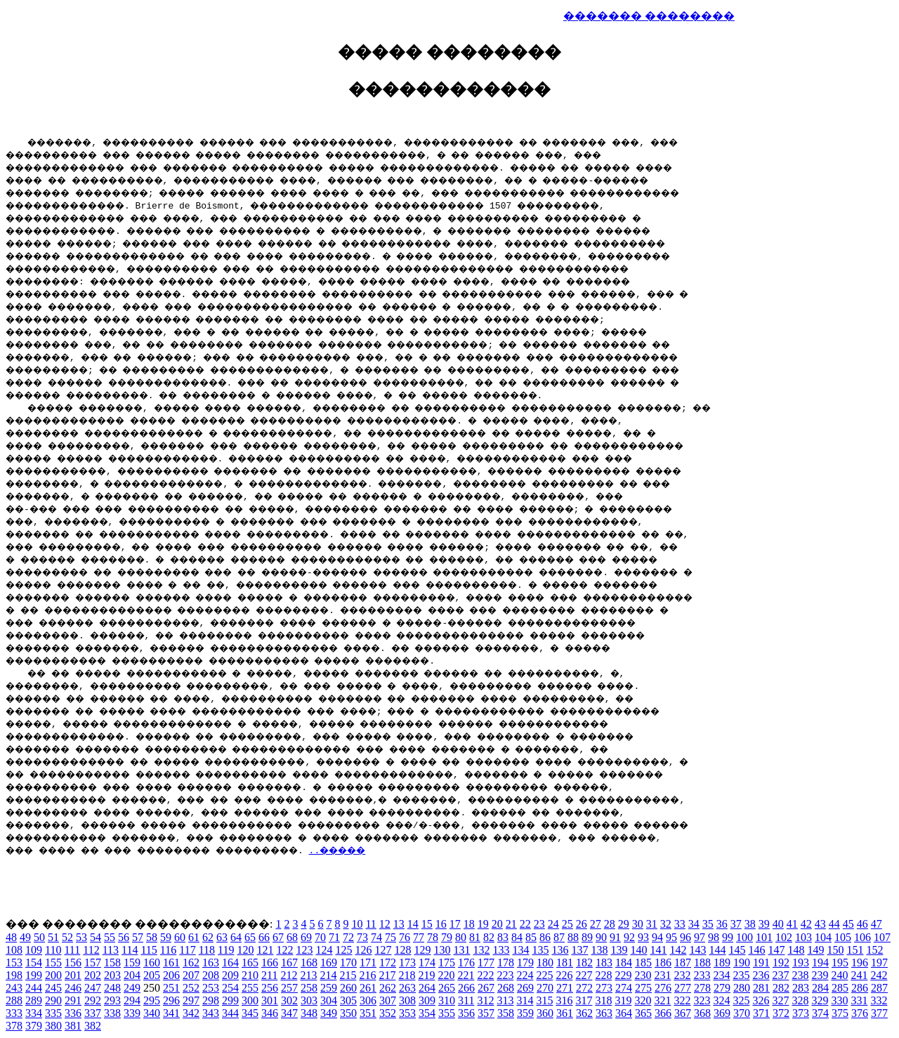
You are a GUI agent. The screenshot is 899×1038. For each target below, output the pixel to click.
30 (637, 924)
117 (187, 950)
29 (623, 924)
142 (677, 950)
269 (525, 988)
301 (269, 1000)
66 (264, 937)
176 (466, 962)
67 (278, 937)
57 (137, 937)
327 (780, 1000)
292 (92, 1000)
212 (288, 975)
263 (407, 988)
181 (564, 962)
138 (599, 950)
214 (328, 975)
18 (469, 924)
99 (727, 937)
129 (422, 950)
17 (455, 924)
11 (370, 924)
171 (368, 962)
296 (171, 1000)
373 (800, 1013)
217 (387, 975)
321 (662, 1000)
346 (269, 1013)
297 (191, 1000)
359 (525, 1013)
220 (446, 975)
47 (876, 924)
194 (820, 962)
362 (584, 1013)
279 (722, 988)
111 (72, 950)
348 (309, 1013)
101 (764, 937)
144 (717, 950)
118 (207, 950)
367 (682, 1013)
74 (376, 937)
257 (289, 988)
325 (741, 1000)
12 (385, 924)
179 (525, 962)
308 (407, 1000)
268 (505, 988)
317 (583, 1000)
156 (73, 962)
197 (879, 962)
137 (579, 950)
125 (343, 950)
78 (432, 937)
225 (544, 975)
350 (348, 1013)
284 (820, 988)
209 (230, 975)
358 (505, 1013)
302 (289, 1000)
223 (505, 975)
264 (427, 988)
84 (517, 937)
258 (309, 988)
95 (671, 937)
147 (776, 950)
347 (289, 1013)
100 (744, 937)
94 (657, 937)
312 (485, 1000)
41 (792, 924)
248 (112, 988)
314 (524, 1000)
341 (171, 1013)
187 (682, 962)
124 (323, 950)
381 (73, 1026)
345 (250, 1013)
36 (722, 924)
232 (682, 975)
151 (854, 950)
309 (427, 1000)
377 (879, 1013)
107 (882, 937)
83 (502, 937)
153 (14, 962)
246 (73, 988)
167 (289, 962)
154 (33, 962)
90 (601, 937)
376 (859, 1013)
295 (151, 1000)
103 (803, 937)
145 (736, 950)
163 (210, 962)
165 (250, 962)
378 (14, 1026)
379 (33, 1026)
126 (363, 950)
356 (466, 1013)
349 (328, 1013)
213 (308, 975)
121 (264, 950)
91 (615, 937)
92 (629, 937)
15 (427, 924)
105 (842, 937)
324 (721, 1000)
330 (839, 1000)
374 (820, 1013)
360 (545, 1013)
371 (761, 1013)
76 (404, 937)
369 (722, 1013)
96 (685, 937)
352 (387, 1013)
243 (14, 988)
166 (269, 962)
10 (356, 924)
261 (368, 988)
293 (112, 1000)
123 (304, 950)
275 (643, 988)
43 (820, 924)
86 (545, 937)
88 (573, 937)
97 (699, 937)
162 (191, 962)
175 (446, 962)
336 (73, 1013)
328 (800, 1000)
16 (441, 924)
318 (603, 1000)
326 (760, 1000)
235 (741, 975)
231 (662, 975)
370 (741, 1013)
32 (665, 924)
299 (230, 1000)
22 (525, 924)
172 (387, 962)
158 (112, 962)
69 (306, 937)
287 (879, 988)
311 (466, 1000)
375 (840, 1013)
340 (151, 1013)
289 (33, 1000)
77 (418, 937)
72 (348, 937)
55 (109, 937)
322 (682, 1000)
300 (250, 1000)
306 (368, 1000)
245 (53, 988)
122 (284, 950)
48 (11, 937)
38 (750, 924)
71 (334, 937)
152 (874, 950)
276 (663, 988)
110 (53, 950)
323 (701, 1000)
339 (132, 1013)
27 (595, 924)
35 (708, 924)
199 (33, 975)
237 (780, 975)
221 (465, 975)
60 (179, 937)
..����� (395, 849)
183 (604, 962)
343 (210, 1013)
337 (92, 1013)
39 (764, 924)
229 (623, 975)
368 (702, 1013)
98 (713, 937)
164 (230, 962)
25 (567, 924)
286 (859, 988)
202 (92, 975)
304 (328, 1000)
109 (33, 950)
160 (151, 962)
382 (92, 1026)
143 (697, 950)
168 (309, 962)
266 (466, 988)
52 (67, 937)
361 (564, 1013)
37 (736, 924)
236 (760, 975)
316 (564, 1000)
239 (819, 975)
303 (309, 1000)
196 (859, 962)
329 (819, 1000)
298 (210, 1000)
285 (840, 988)
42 (806, 924)
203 (112, 975)
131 (461, 950)
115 (148, 950)
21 (511, 924)
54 (95, 937)
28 (609, 924)
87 (559, 937)
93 (643, 937)
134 (520, 950)
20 (497, 924)
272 (584, 988)
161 (171, 962)
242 (878, 975)
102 (783, 937)
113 (111, 950)
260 (348, 988)
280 (741, 988)
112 (91, 950)
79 (446, 937)
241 (859, 975)
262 (387, 988)
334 (33, 1013)
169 (328, 962)
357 (486, 1013)
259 (328, 988)
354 (427, 1013)
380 (53, 1026)
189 (722, 962)
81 (474, 937)
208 (210, 975)
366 (663, 1013)
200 (53, 975)
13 (399, 924)
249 (132, 988)
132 (481, 950)
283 (800, 988)
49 (25, 937)
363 (604, 1013)
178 (505, 962)
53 (81, 937)
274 (623, 988)
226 (564, 975)
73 (362, 937)
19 (483, 924)
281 (761, 988)
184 (623, 962)
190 (741, 962)
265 (446, 988)
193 (800, 962)
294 (132, 1000)
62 (208, 937)
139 (618, 950)
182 (584, 962)
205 (151, 975)
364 (623, 1013)
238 (800, 975)
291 (73, 1000)
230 (642, 975)
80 (460, 937)
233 (701, 975)
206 (171, 975)
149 (815, 950)
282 (781, 988)
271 (564, 988)
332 (878, 1000)
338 (112, 1013)
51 (53, 937)
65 (250, 937)
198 (14, 975)
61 (193, 937)
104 (823, 937)
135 (540, 950)
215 (347, 975)
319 (623, 1000)
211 (269, 975)
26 (581, 924)
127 (382, 950)
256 (269, 988)
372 (781, 1013)
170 (348, 962)
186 (663, 962)
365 (643, 1013)
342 (191, 1013)
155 (53, 962)
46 (862, 924)
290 (53, 1000)
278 (702, 988)
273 (604, 988)
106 (862, 937)
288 (14, 1000)
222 (485, 975)
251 (171, 988)
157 (92, 962)
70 (320, 937)
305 (348, 1000)
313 (505, 1000)
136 (559, 950)
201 (73, 975)
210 (250, 975)
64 (236, 937)
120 (245, 950)
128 (402, 950)
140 (638, 950)
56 (123, 937)
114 (130, 950)
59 (165, 937)
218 (406, 975)
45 (848, 924)
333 (14, 1013)
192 (781, 962)
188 (702, 962)
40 (778, 924)
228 (603, 975)
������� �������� (649, 16)
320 (642, 1000)
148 (795, 950)
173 (407, 962)
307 (387, 1000)
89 (587, 937)
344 (230, 1013)
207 (191, 975)
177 (486, 962)
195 (840, 962)
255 (250, 988)
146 (756, 950)
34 (694, 924)
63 (222, 937)
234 (721, 975)
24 (553, 924)
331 (859, 1000)
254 (230, 988)
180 (545, 962)
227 (583, 975)
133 (500, 950)
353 (407, 1013)
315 (544, 1000)
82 (488, 937)
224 (524, 975)
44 (834, 924)
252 (191, 988)
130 (441, 950)
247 (92, 988)
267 (486, 988)
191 (761, 962)
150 (835, 950)
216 (367, 975)
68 (292, 937)
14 (413, 924)
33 (679, 924)
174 (427, 962)
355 (446, 1013)
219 (426, 975)
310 (446, 1000)
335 (53, 1013)
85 (531, 937)
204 (132, 975)
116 (168, 950)
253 (210, 988)
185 (643, 962)
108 (14, 950)
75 (390, 937)
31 (651, 924)
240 (839, 975)
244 (33, 988)
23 (539, 924)
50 (39, 937)
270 (545, 988)
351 (368, 1013)
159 (132, 962)
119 (226, 950)
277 (682, 988)
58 (151, 937)
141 (658, 950)
